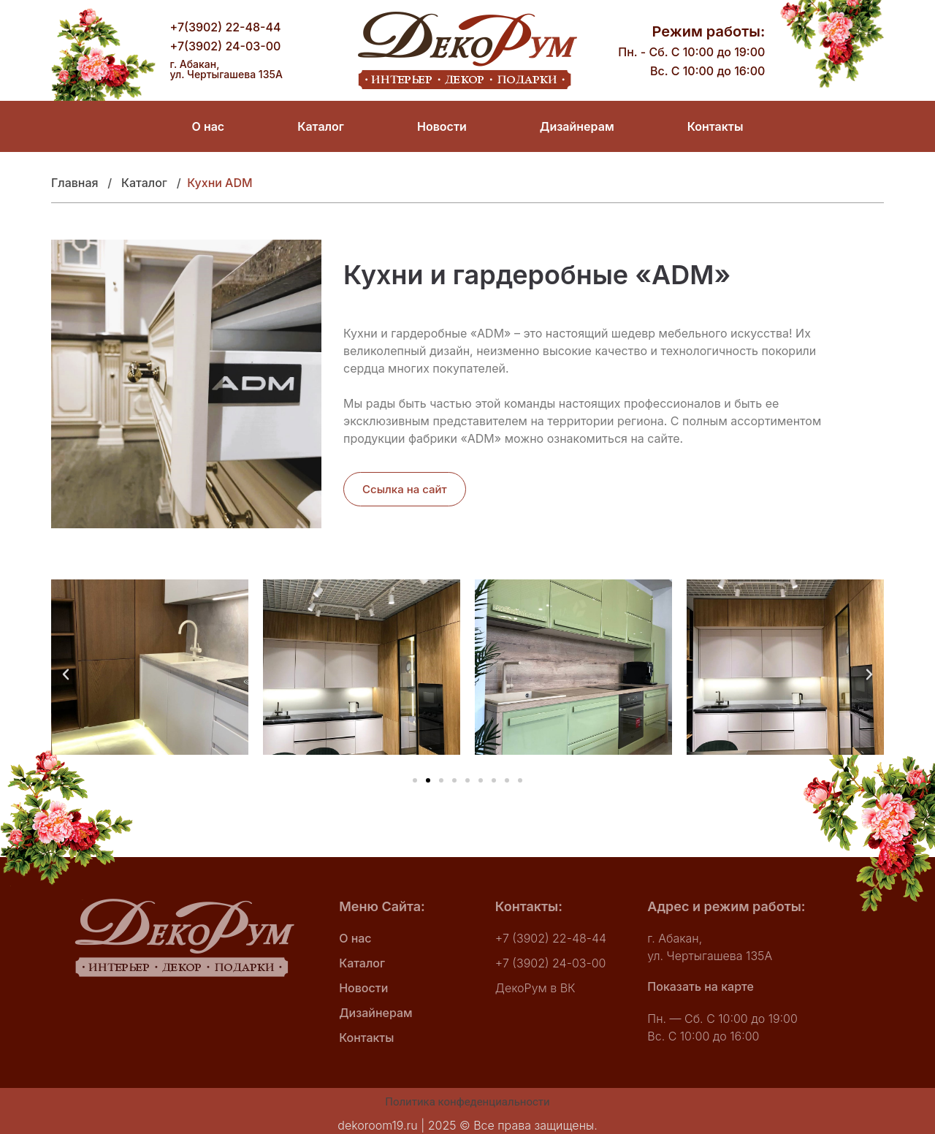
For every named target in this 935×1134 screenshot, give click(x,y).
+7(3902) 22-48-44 (225, 27)
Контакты (715, 126)
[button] (65, 674)
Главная (79, 182)
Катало (141, 182)
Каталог (320, 126)
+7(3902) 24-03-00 (225, 46)
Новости (442, 126)
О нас (208, 126)
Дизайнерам (577, 126)
